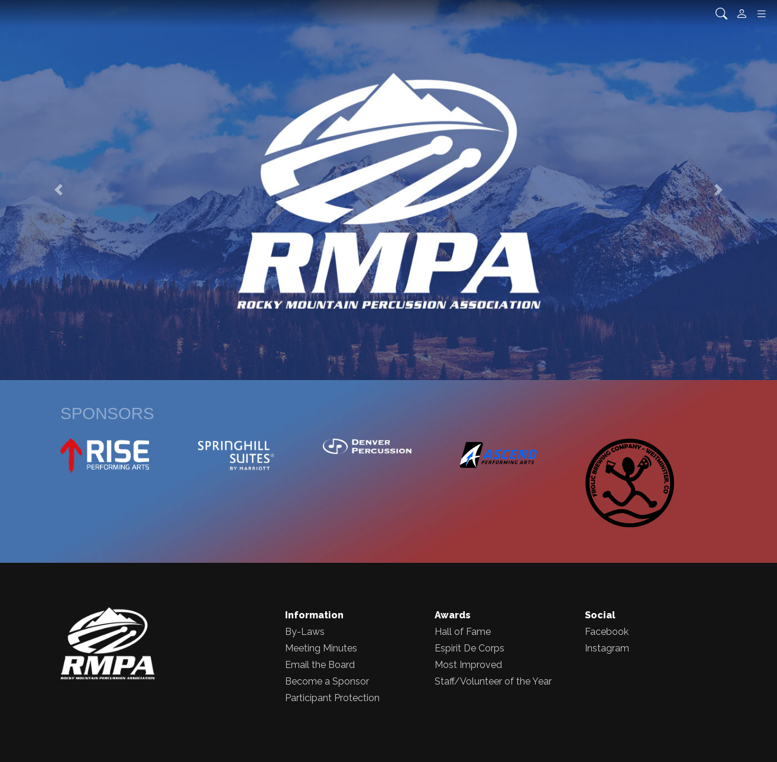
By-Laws (305, 631)
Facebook (607, 631)
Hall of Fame (463, 631)
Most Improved (468, 664)
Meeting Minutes (321, 648)
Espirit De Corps (469, 648)
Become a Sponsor (327, 681)
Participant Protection (332, 697)
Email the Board (320, 664)
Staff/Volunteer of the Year (493, 681)
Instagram (607, 648)
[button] (58, 190)
